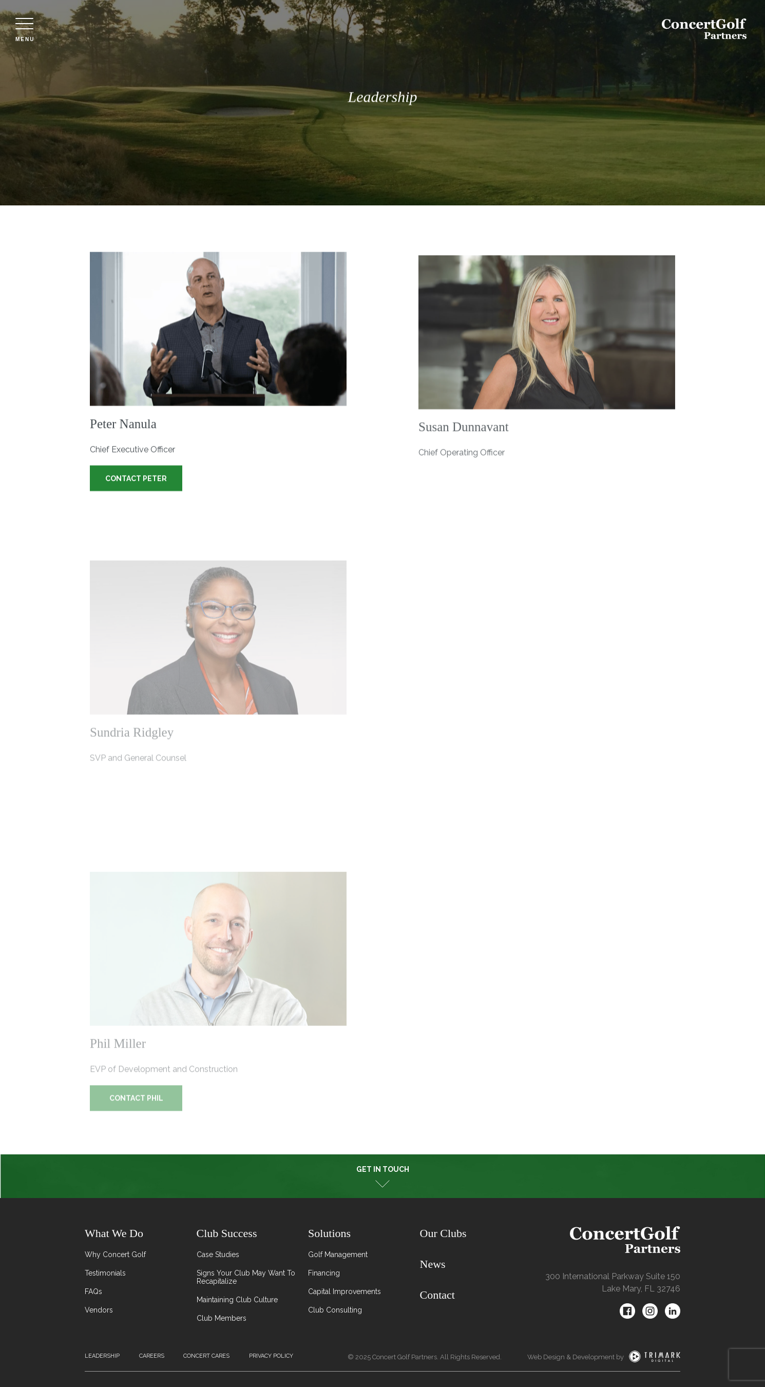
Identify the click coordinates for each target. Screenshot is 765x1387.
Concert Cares (206, 1356)
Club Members (221, 1318)
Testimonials (105, 1273)
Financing (324, 1273)
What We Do (114, 1233)
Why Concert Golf (115, 1254)
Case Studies (218, 1254)
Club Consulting (335, 1310)
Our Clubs (443, 1233)
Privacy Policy (271, 1356)
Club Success (227, 1233)
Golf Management (338, 1254)
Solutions (329, 1233)
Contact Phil (136, 1105)
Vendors (99, 1310)
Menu (24, 30)
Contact (437, 1294)
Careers (151, 1356)
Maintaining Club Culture (237, 1300)
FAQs (93, 1291)
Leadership (102, 1356)
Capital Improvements (344, 1291)
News (433, 1264)
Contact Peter (136, 479)
